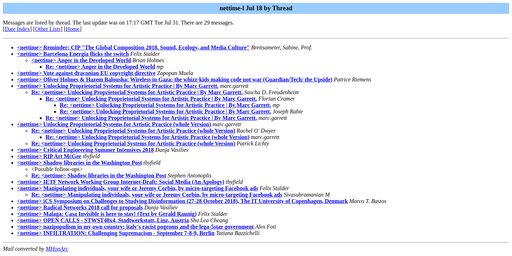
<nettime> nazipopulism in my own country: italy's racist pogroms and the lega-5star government (135, 227)
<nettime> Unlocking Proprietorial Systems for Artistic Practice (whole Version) (114, 124)
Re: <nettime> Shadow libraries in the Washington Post (98, 175)
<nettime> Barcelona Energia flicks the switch (73, 54)
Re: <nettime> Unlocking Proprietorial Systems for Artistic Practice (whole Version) (133, 131)
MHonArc (57, 249)
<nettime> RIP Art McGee (49, 156)
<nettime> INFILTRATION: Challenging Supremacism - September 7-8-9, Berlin (115, 233)
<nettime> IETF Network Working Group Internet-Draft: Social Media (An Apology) (120, 182)
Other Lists (48, 29)
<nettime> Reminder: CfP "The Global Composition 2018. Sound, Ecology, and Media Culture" (133, 47)
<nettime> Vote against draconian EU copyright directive (86, 73)
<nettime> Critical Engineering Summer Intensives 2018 (85, 150)
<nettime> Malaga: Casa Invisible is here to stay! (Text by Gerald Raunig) (107, 214)
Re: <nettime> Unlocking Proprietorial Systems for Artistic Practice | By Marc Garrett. (137, 92)
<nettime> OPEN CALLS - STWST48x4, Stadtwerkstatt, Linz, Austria (103, 220)
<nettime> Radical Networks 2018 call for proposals (80, 207)
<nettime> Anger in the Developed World (81, 60)
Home (73, 29)
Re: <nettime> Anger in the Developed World (100, 67)
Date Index (17, 29)
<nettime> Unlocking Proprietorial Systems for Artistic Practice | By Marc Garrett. (118, 86)
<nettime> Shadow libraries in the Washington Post (79, 163)
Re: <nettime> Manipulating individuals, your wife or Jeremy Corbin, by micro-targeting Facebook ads (156, 195)
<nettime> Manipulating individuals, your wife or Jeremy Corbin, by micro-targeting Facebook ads (137, 188)
